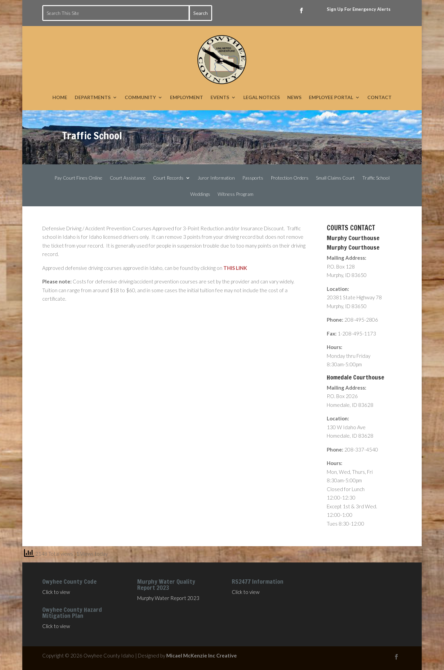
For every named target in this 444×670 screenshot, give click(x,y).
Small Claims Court (335, 178)
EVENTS (220, 97)
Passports (252, 178)
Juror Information (216, 178)
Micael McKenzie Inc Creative (201, 655)
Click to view (56, 592)
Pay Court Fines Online (78, 178)
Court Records (168, 178)
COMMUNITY (140, 97)
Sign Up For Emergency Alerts (359, 9)
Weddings (200, 194)
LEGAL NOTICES (261, 97)
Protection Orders (290, 178)
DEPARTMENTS (92, 97)
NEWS (294, 97)
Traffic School (376, 178)
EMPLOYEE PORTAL (331, 97)
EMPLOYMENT (186, 97)
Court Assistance (128, 178)
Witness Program (235, 194)
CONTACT (379, 97)
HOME (59, 97)
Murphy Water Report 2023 (168, 598)
